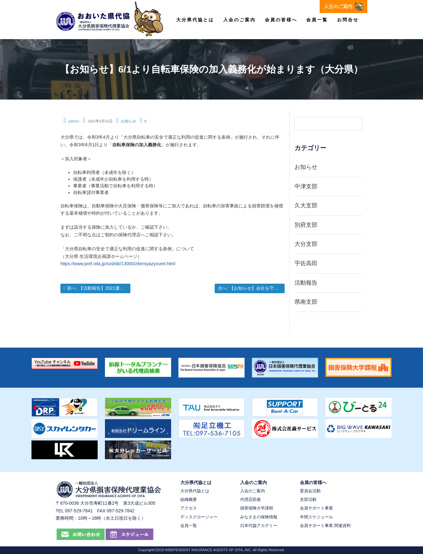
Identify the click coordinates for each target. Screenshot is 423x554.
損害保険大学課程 (256, 508)
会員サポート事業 (316, 508)
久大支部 (306, 205)
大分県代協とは (195, 19)
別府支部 (306, 225)
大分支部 (306, 244)
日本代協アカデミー (258, 525)
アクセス (188, 508)
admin (73, 121)
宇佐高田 (306, 263)
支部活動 (308, 499)
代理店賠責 (250, 499)
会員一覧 (317, 19)
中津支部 (306, 186)
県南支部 (306, 302)
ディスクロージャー (199, 517)
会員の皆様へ (281, 19)
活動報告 (306, 283)
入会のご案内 (239, 19)
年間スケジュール (316, 517)
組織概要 (188, 499)
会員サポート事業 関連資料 (325, 525)
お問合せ (348, 19)
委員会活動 (310, 490)
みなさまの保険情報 (258, 517)
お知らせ (128, 121)
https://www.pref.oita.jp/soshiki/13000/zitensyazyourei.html (117, 263)
